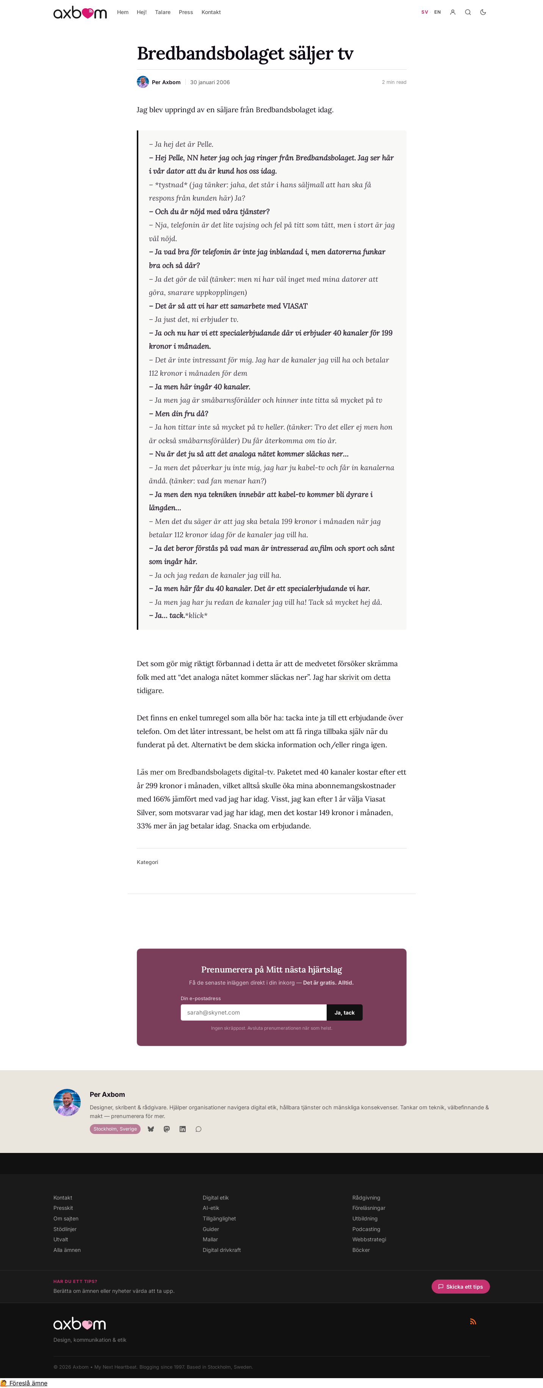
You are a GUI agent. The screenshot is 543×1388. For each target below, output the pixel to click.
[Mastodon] (166, 1129)
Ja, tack (345, 1012)
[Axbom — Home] (80, 12)
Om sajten (65, 1218)
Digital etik (216, 1197)
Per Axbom (107, 1094)
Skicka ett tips (460, 1286)
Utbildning (365, 1218)
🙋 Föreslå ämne (23, 1383)
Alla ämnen (67, 1250)
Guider (211, 1229)
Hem (122, 12)
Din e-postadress (201, 998)
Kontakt (211, 12)
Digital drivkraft (222, 1250)
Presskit (63, 1208)
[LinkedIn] (182, 1129)
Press (186, 12)
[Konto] (453, 12)
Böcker (361, 1250)
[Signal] (198, 1129)
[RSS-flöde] (473, 1321)
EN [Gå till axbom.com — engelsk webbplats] (437, 12)
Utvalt (60, 1239)
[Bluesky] (150, 1129)
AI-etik (211, 1208)
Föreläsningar (368, 1208)
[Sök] (468, 12)
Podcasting (366, 1229)
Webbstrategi (369, 1239)
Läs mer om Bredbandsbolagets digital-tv (205, 771)
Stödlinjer (65, 1229)
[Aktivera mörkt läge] (483, 12)
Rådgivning (366, 1197)
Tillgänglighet (219, 1218)
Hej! (142, 12)
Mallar (210, 1239)
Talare (163, 12)
